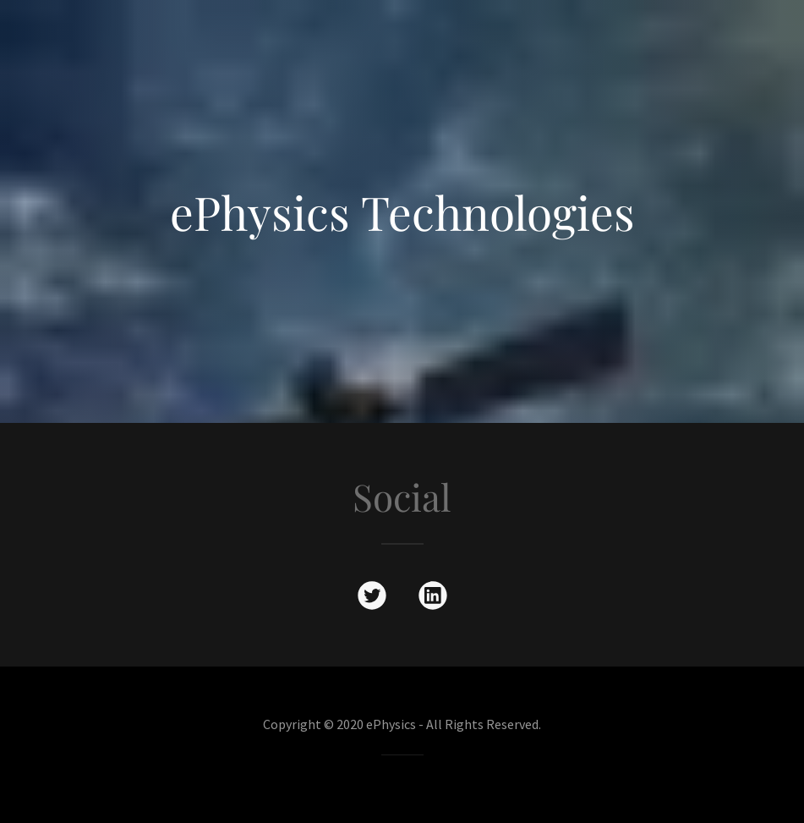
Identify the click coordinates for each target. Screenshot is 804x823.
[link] (372, 599)
